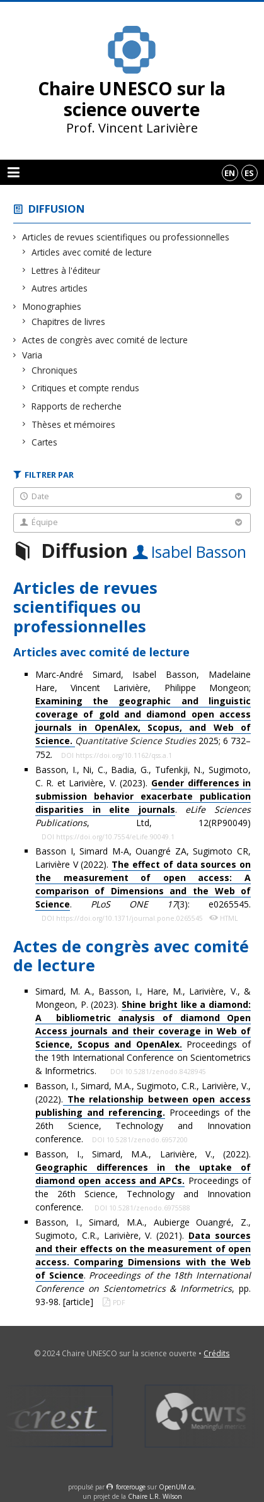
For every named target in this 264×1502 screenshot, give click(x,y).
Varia (32, 355)
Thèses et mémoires (73, 424)
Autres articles (60, 288)
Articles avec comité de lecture (92, 252)
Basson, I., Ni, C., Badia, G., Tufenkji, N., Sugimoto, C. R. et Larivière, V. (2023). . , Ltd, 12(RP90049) (143, 796)
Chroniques (54, 370)
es (249, 173)
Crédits (216, 1353)
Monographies (52, 306)
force (131, 1486)
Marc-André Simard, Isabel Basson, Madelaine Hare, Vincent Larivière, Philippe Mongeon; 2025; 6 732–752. (143, 714)
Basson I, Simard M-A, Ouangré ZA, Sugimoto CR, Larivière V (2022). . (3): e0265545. (143, 878)
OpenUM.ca (176, 1486)
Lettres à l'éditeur (66, 270)
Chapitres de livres (68, 322)
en (229, 173)
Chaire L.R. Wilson (155, 1496)
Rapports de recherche (77, 406)
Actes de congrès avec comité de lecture (105, 340)
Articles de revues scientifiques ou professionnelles (126, 237)
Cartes (44, 442)
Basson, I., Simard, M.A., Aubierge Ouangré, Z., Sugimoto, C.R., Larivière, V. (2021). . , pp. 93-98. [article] (143, 1262)
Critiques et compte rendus (85, 388)
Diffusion (56, 208)
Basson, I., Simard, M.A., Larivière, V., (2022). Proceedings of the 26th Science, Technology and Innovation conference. (143, 1180)
